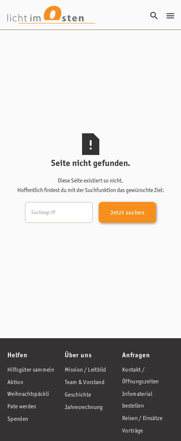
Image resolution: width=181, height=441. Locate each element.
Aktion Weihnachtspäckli (28, 388)
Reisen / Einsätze (142, 418)
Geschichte (78, 394)
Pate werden (21, 406)
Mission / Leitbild (85, 369)
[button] (170, 16)
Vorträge (132, 430)
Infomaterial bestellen (137, 399)
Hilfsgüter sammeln (30, 369)
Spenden (17, 418)
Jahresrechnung (84, 407)
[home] (51, 15)
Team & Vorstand (84, 382)
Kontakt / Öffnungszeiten (140, 375)
